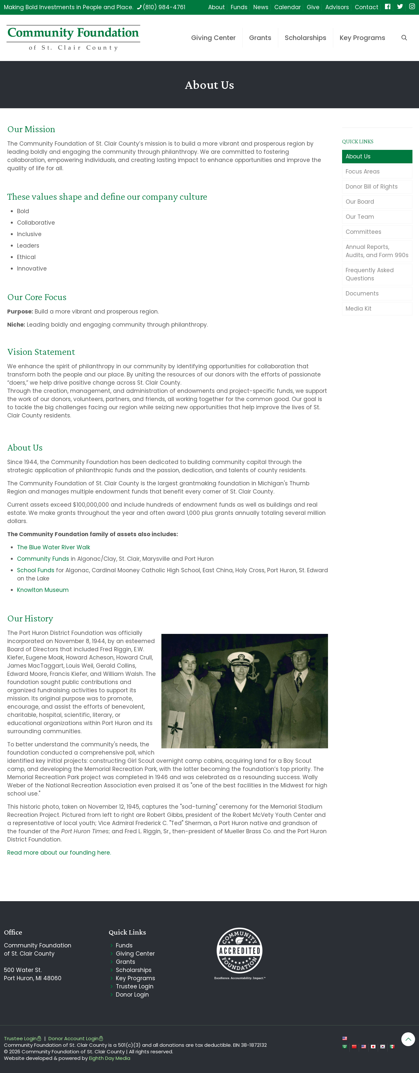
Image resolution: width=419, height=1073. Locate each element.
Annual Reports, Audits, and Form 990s (377, 251)
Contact (366, 7)
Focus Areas (363, 171)
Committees (363, 232)
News (260, 7)
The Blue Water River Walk (53, 547)
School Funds (35, 570)
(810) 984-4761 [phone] (164, 7)
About (216, 7)
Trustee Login (135, 986)
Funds (239, 7)
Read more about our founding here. (59, 853)
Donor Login (132, 995)
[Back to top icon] (408, 1039)
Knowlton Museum (43, 590)
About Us (358, 156)
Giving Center (135, 954)
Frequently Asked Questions (370, 274)
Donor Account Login (75, 1038)
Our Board (360, 202)
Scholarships (134, 970)
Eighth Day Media (109, 1058)
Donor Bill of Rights (372, 187)
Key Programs (135, 978)
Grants (125, 962)
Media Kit (359, 309)
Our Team (360, 217)
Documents (362, 293)
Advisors (337, 7)
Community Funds (43, 559)
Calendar (287, 7)
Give (313, 7)
